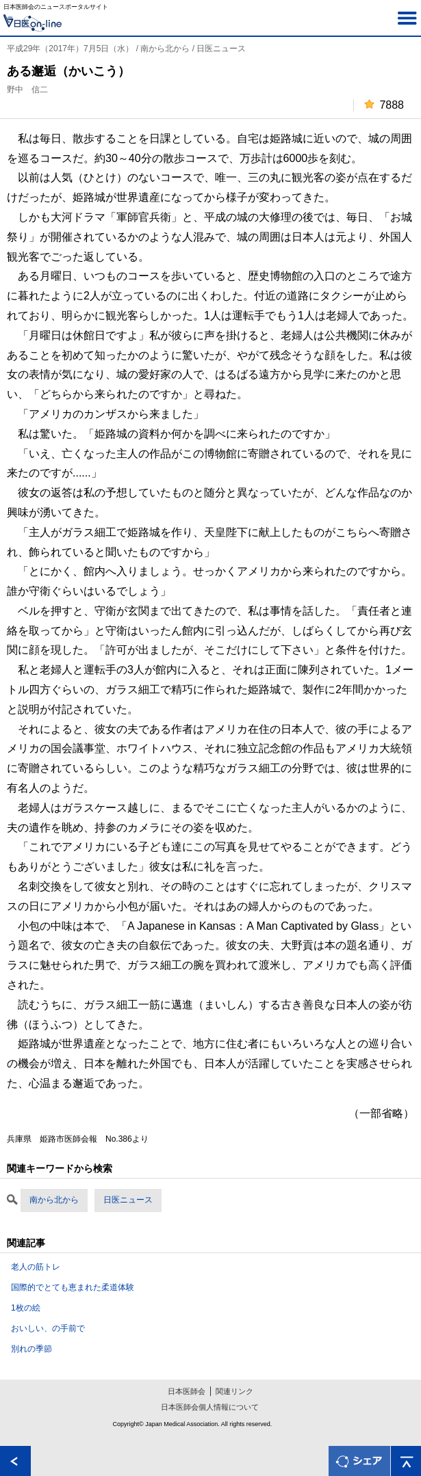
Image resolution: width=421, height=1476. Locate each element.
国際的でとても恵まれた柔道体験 (72, 1287)
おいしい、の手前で (48, 1328)
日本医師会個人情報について (210, 1407)
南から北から (54, 1200)
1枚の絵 (25, 1308)
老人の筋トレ (35, 1267)
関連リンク (234, 1391)
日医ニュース (128, 1200)
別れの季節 (31, 1349)
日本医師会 (186, 1391)
